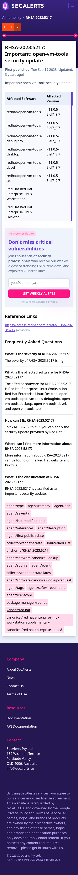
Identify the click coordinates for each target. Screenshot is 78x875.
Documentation (19, 718)
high (8, 27)
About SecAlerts (19, 669)
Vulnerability (11, 17)
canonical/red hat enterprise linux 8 (34, 629)
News (11, 677)
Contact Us (15, 686)
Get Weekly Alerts (39, 293)
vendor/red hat (18, 610)
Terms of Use (17, 694)
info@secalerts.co (20, 768)
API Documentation (22, 726)
